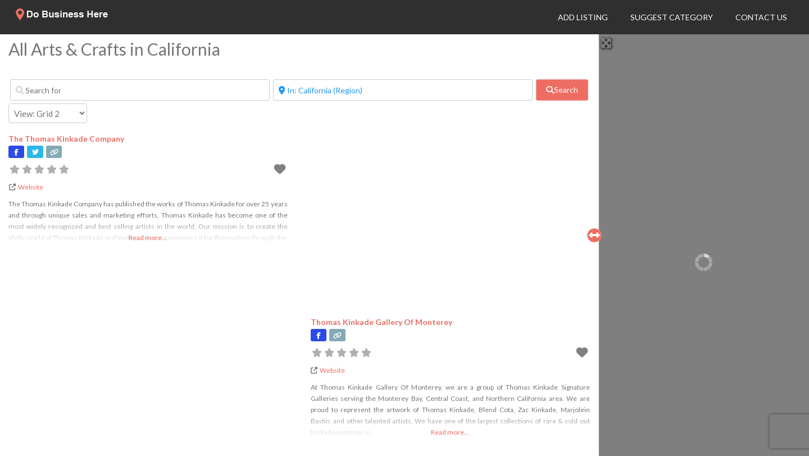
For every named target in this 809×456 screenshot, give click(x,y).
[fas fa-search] (562, 90)
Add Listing (583, 17)
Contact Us (761, 17)
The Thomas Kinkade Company (66, 138)
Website (30, 187)
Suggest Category (671, 17)
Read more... (148, 237)
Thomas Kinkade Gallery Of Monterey (381, 322)
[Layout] (47, 113)
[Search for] (140, 90)
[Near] (403, 90)
